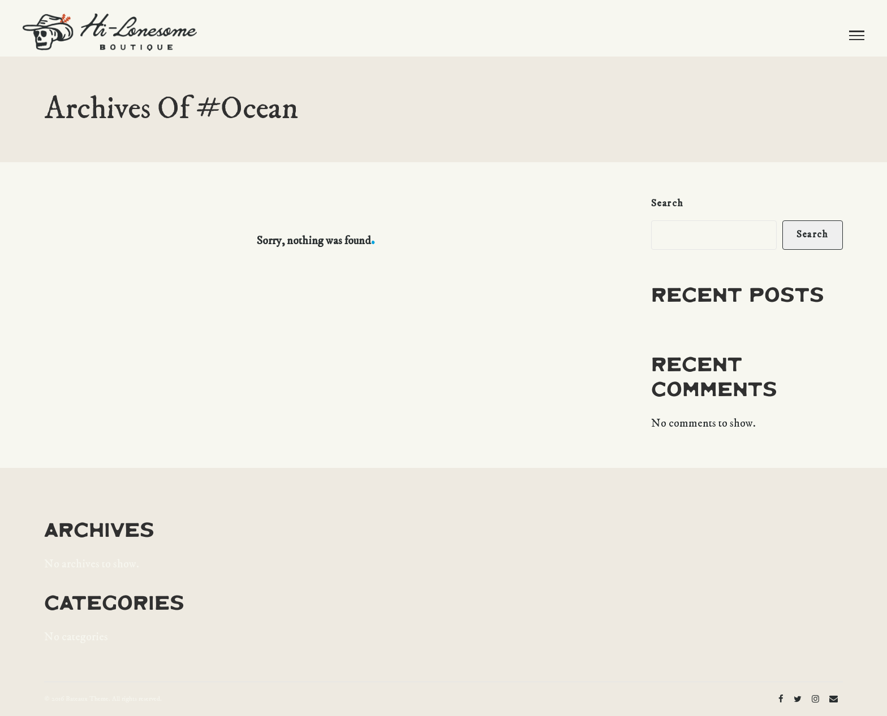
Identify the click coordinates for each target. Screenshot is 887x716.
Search (667, 203)
